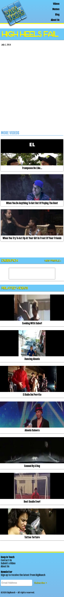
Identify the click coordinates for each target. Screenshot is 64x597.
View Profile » (53, 261)
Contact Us (6, 560)
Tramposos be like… (32, 168)
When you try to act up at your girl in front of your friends (32, 238)
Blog (57, 14)
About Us (55, 20)
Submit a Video (8, 563)
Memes (55, 9)
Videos (56, 3)
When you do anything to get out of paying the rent (32, 203)
